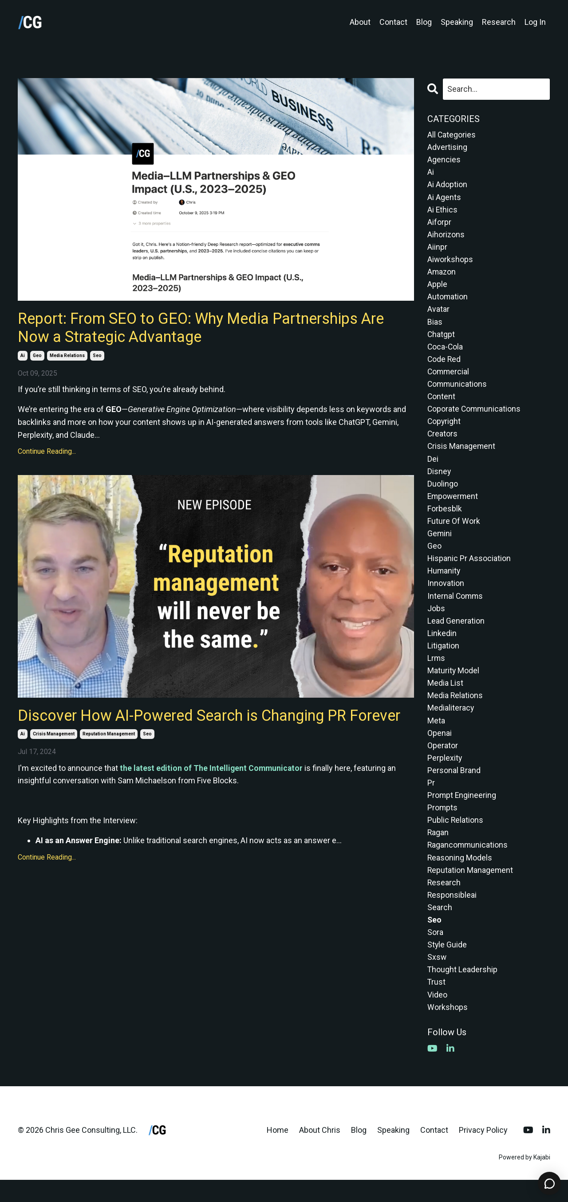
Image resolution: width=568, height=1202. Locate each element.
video (437, 1016)
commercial (448, 377)
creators (442, 441)
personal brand (454, 786)
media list (445, 696)
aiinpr (437, 250)
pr (431, 799)
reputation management (109, 756)
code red (444, 364)
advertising (447, 147)
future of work (453, 530)
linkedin (442, 645)
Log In (535, 22)
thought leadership (462, 990)
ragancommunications (468, 863)
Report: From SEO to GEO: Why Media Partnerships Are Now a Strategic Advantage (211, 328)
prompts (442, 824)
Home (277, 1152)
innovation (445, 594)
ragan (438, 850)
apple (437, 288)
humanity (444, 581)
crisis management (54, 756)
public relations (455, 837)
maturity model (453, 684)
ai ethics (442, 211)
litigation (443, 658)
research (444, 901)
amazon (442, 275)
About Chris (319, 1152)
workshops (447, 1028)
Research (499, 22)
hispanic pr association (469, 569)
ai (22, 357)
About (360, 22)
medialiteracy (450, 722)
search (439, 926)
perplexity (444, 773)
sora (435, 952)
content (441, 403)
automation (447, 301)
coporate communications (474, 415)
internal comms (455, 607)
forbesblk (444, 517)
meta (436, 735)
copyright (444, 428)
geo (37, 357)
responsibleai (452, 914)
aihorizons (446, 237)
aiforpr (439, 224)
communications (457, 390)
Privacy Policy (483, 1152)
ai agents (444, 198)
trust (436, 1003)
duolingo (442, 492)
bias (434, 326)
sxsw (437, 977)
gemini (439, 543)
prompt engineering (462, 812)
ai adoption (447, 186)
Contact (393, 22)
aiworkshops (450, 262)
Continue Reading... (47, 453)
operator (442, 760)
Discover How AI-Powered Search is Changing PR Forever (191, 727)
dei (432, 466)
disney (439, 479)
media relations (67, 357)
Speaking (457, 22)
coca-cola (445, 352)
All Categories (451, 134)
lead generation (456, 632)
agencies (444, 160)
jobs (436, 620)
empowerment (453, 505)
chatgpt (441, 339)
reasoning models (460, 875)
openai (439, 748)
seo (97, 357)
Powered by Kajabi (524, 1179)
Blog (424, 22)
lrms (436, 671)
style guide (447, 965)
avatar (438, 313)
